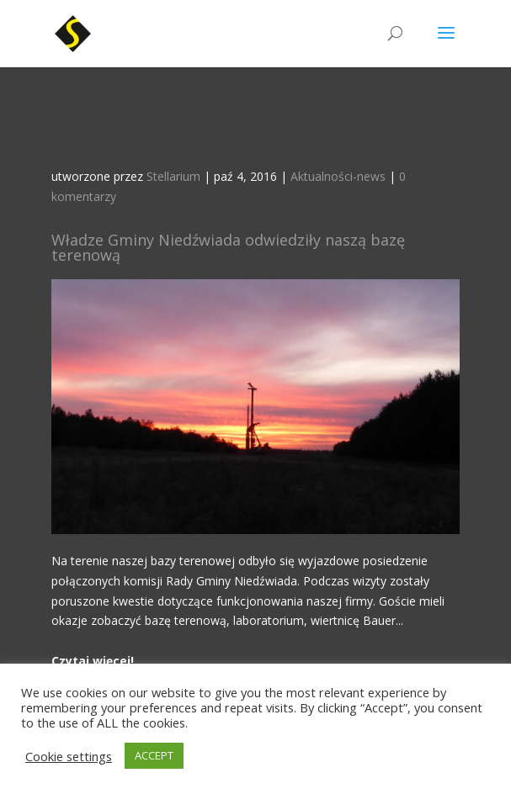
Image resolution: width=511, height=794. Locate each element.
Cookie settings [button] (68, 756)
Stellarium (173, 176)
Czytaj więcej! (92, 661)
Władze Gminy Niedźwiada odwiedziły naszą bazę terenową (228, 247)
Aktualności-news (338, 176)
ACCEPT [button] (154, 755)
